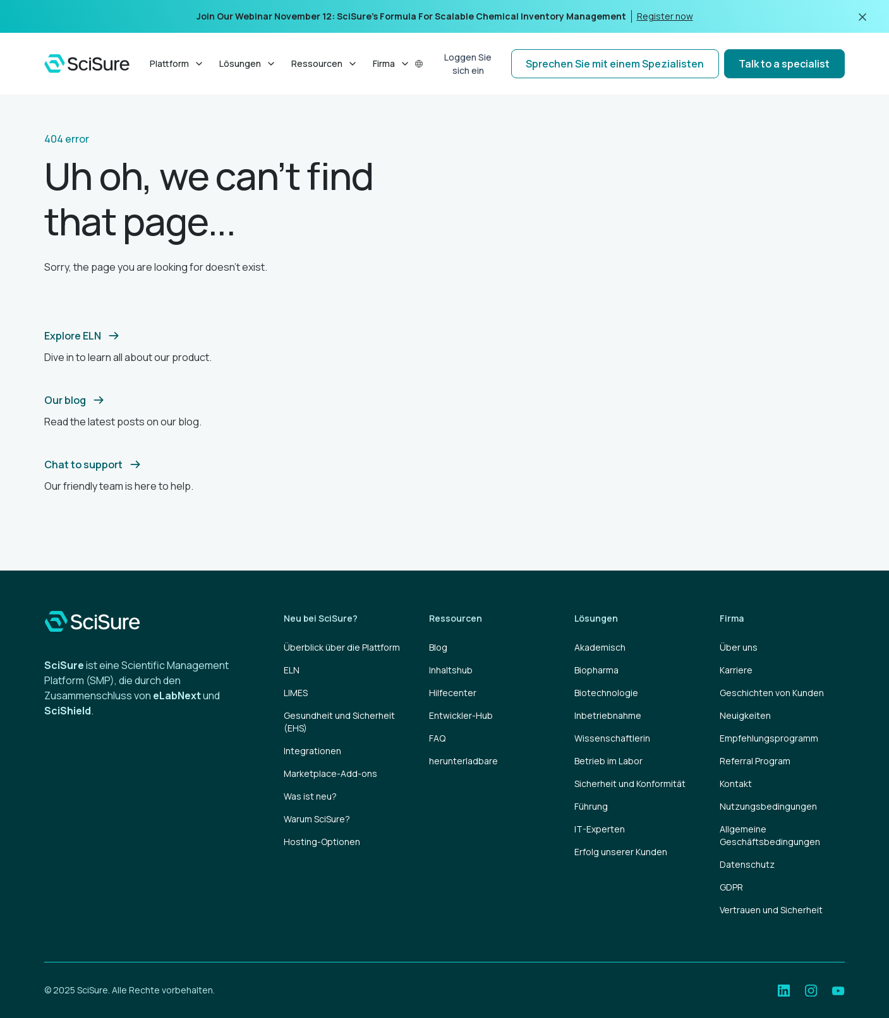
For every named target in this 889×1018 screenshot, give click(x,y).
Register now (665, 16)
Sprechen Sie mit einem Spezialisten (615, 64)
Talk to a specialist (784, 64)
